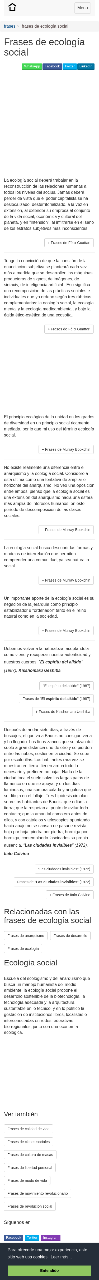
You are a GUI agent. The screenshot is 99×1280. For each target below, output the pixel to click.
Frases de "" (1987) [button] (56, 699)
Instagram (50, 1237)
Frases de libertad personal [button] (29, 1167)
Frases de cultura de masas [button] (30, 1155)
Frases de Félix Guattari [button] (70, 243)
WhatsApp (32, 66)
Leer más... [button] (61, 1257)
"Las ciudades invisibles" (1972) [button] (64, 869)
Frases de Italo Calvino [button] (71, 895)
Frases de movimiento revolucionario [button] (37, 1193)
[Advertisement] (49, 124)
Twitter (70, 66)
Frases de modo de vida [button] (27, 1180)
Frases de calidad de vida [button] (28, 1129)
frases (10, 26)
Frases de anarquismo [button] (25, 936)
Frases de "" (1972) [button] (53, 882)
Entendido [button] (49, 1270)
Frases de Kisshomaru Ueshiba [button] (64, 712)
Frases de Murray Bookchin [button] (67, 449)
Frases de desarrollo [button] (70, 936)
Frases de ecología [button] (23, 948)
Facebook (52, 66)
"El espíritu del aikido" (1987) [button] (66, 686)
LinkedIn (85, 66)
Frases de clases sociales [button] (28, 1142)
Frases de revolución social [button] (29, 1206)
